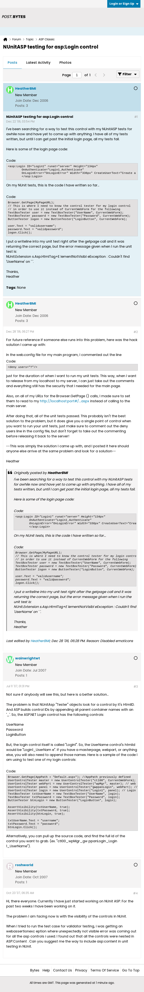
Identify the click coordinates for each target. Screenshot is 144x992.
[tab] (12, 63)
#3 (136, 687)
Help (46, 970)
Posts (12, 62)
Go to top (131, 970)
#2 (136, 332)
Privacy (81, 970)
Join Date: (23, 100)
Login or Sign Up (124, 4)
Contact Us (62, 970)
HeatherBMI (40, 640)
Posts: (20, 105)
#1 (136, 117)
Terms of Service (104, 970)
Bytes (34, 970)
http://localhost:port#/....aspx (64, 401)
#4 (135, 893)
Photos (65, 62)
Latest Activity (38, 62)
